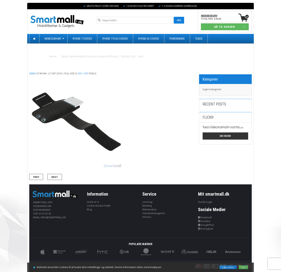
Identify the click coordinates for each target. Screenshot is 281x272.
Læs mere (228, 267)
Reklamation (149, 209)
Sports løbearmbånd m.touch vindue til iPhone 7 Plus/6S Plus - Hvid (102, 56)
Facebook (205, 217)
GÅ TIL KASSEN (229, 26)
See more (225, 136)
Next (54, 177)
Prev (36, 177)
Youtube (204, 221)
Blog (89, 209)
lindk (32, 73)
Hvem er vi (93, 202)
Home (53, 56)
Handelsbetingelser (153, 213)
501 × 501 (83, 73)
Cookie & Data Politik (98, 205)
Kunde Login (205, 202)
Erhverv (146, 217)
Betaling (147, 205)
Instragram (205, 228)
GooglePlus (206, 225)
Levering (147, 202)
